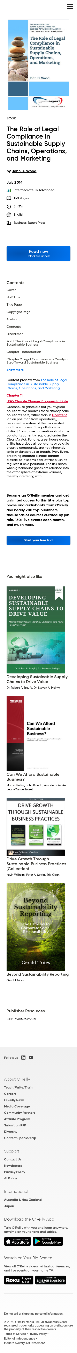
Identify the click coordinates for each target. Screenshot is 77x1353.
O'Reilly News (14, 1100)
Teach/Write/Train (18, 1087)
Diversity (10, 1131)
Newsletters (13, 1165)
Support (11, 1151)
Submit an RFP (15, 1125)
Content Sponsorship (20, 1138)
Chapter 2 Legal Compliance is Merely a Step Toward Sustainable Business (37, 361)
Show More (15, 369)
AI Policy (10, 1178)
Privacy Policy (14, 1172)
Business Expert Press (30, 223)
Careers (10, 1094)
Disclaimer (15, 334)
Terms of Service (15, 1334)
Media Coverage (17, 1106)
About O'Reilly (17, 1079)
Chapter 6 (59, 415)
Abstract (13, 319)
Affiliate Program (17, 1119)
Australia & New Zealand (23, 1200)
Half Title (13, 297)
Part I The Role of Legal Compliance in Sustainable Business (36, 343)
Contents (14, 326)
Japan (9, 1206)
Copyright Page (18, 312)
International (16, 1191)
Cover (11, 290)
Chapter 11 (15, 395)
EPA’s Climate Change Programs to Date (37, 401)
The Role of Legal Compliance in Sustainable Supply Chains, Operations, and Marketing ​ (37, 384)
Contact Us (12, 1159)
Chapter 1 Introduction (24, 352)
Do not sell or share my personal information (33, 1314)
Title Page (14, 304)
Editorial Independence (19, 1338)
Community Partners (19, 1113)
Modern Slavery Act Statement (24, 1343)
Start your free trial (38, 540)
